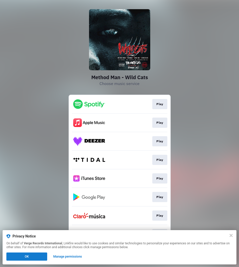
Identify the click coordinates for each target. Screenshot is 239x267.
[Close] (231, 235)
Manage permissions (67, 256)
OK (27, 256)
